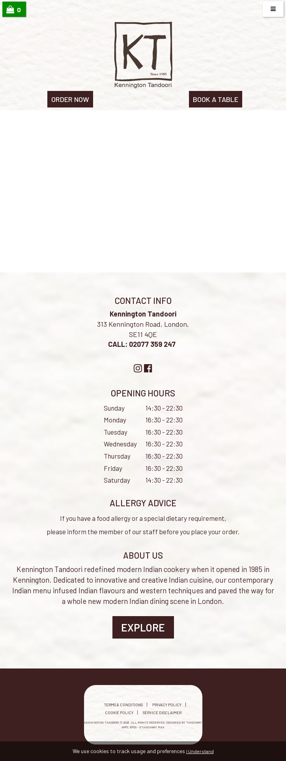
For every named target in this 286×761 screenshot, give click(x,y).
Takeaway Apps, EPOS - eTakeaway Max (162, 724)
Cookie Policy (119, 712)
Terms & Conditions (123, 704)
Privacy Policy (166, 704)
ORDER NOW (70, 99)
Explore (143, 627)
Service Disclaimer (162, 712)
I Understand (200, 751)
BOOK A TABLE (215, 99)
